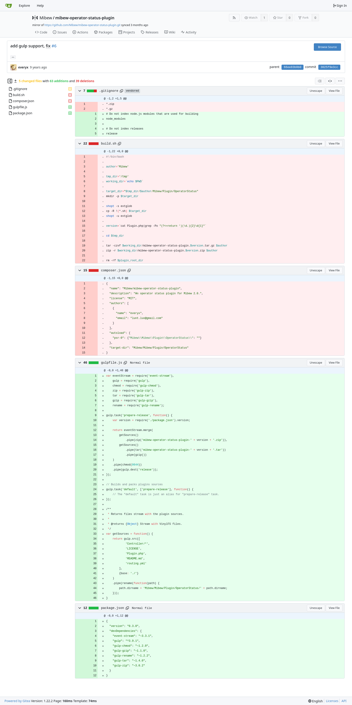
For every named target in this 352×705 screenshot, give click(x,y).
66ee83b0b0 (292, 67)
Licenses (332, 701)
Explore (24, 5)
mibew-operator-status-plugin (84, 17)
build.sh (108, 143)
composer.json (113, 270)
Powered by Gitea (17, 701)
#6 (54, 45)
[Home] (8, 6)
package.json (112, 608)
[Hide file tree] (10, 81)
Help (40, 5)
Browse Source (327, 47)
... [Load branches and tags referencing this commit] (13, 56)
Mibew (46, 17)
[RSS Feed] (234, 17)
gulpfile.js (111, 363)
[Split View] (330, 81)
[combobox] (319, 81)
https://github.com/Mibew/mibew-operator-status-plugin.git (82, 25)
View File (334, 91)
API (343, 701)
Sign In (340, 5)
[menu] (340, 81)
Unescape (316, 91)
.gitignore (108, 91)
